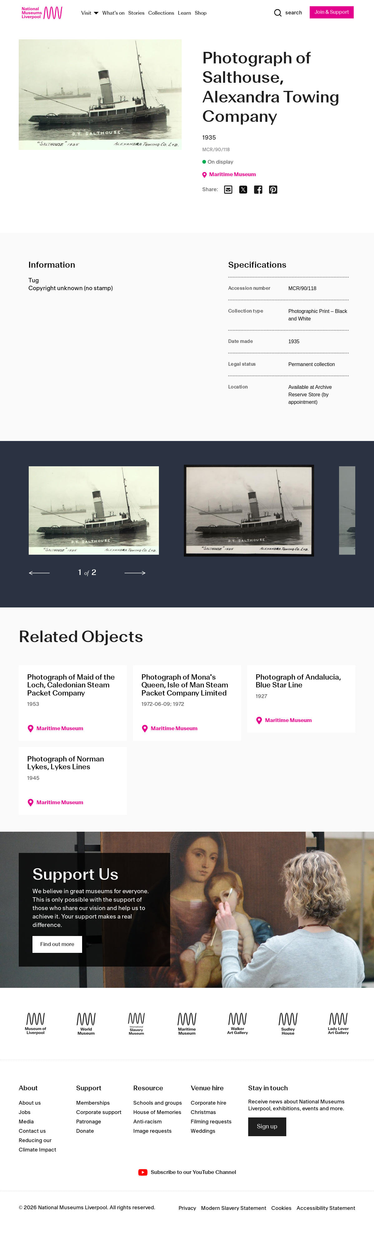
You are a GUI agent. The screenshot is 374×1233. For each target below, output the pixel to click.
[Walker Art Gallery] (237, 1024)
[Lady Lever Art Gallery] (338, 1024)
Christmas (203, 1113)
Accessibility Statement (326, 1208)
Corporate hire (208, 1103)
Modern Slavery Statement (233, 1208)
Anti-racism (147, 1122)
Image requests (152, 1131)
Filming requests (211, 1122)
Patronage (88, 1122)
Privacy (187, 1208)
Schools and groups (157, 1103)
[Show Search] (285, 13)
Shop (201, 13)
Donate (85, 1131)
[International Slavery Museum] (136, 1024)
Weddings (203, 1131)
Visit (86, 13)
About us (30, 1103)
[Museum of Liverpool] (35, 1024)
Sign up (267, 1127)
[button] (94, 514)
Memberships (93, 1103)
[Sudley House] (288, 1024)
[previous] (39, 573)
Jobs (25, 1113)
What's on (113, 13)
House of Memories (157, 1113)
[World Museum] (86, 1024)
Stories (136, 13)
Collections (161, 13)
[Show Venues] (96, 13)
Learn (184, 13)
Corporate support (98, 1113)
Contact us (32, 1131)
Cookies (281, 1208)
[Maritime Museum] (187, 1024)
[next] (135, 573)
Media (26, 1122)
